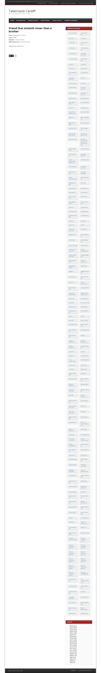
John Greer (83, 320)
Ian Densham (84, 287)
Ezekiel (70, 225)
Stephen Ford (84, 533)
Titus (82, 591)
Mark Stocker (72, 378)
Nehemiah (83, 417)
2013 (23, 1)
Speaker (83, 527)
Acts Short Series (83, 88)
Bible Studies (72, 123)
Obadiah (71, 434)
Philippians (71, 464)
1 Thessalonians (84, 48)
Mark (82, 373)
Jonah (82, 335)
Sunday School (33, 20)
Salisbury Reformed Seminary (68, 3)
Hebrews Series (84, 276)
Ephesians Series (73, 215)
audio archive (18, 1)
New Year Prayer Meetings (85, 423)
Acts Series (71, 87)
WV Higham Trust (42, 3)
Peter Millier (84, 449)
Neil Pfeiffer (72, 422)
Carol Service (84, 149)
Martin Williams (84, 378)
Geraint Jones (72, 245)
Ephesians (83, 211)
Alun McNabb (84, 102)
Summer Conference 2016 (72, 546)
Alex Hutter (83, 98)
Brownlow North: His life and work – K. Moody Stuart (84, 141)
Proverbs (71, 475)
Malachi (82, 369)
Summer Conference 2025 (72, 574)
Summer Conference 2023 (72, 567)
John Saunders (84, 324)
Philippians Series (83, 465)
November (27, 1)
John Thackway (72, 329)
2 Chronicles (72, 59)
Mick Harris (83, 400)
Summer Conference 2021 (72, 560)
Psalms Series (72, 486)
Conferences (72, 172)
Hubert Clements (83, 283)
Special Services (73, 533)
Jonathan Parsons (71, 346)
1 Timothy (71, 53)
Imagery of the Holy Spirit (84, 293)
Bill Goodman (84, 123)
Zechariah (71, 613)
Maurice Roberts (85, 389)
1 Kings (82, 38)
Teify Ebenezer (72, 579)
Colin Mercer (84, 159)
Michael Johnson (73, 400)
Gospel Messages (83, 250)
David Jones (83, 188)
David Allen (71, 188)
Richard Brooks (84, 496)
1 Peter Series (84, 42)
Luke (70, 369)
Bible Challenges (85, 117)
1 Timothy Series (83, 54)
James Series (84, 302)
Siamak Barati (84, 518)
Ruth (70, 518)
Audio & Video (45, 20)
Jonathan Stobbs (85, 346)
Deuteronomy (72, 196)
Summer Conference (70, 20)
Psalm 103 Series (85, 475)
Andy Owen (83, 108)
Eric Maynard (84, 215)
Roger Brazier (72, 507)
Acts (82, 83)
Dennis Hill (83, 192)
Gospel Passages (85, 255)
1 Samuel (71, 48)
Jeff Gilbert (71, 306)
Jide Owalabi (84, 311)
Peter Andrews (84, 444)
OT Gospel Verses (71, 439)
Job (69, 316)
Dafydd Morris (72, 183)
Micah (70, 395)
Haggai (70, 271)
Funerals (83, 229)
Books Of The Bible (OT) (84, 134)
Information (21, 20)
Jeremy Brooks (72, 311)
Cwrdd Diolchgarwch (72, 178)
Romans (71, 512)
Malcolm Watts (72, 373)
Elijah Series (72, 211)
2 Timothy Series (71, 78)
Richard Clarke (72, 501)
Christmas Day (72, 154)
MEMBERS (73, 670)
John (70, 320)
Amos (70, 108)
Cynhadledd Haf (84, 177)
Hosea (70, 282)
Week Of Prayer (73, 608)
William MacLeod (83, 608)
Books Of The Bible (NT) (72, 134)
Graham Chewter (83, 261)
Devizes (83, 196)
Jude (82, 351)
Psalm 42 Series (72, 481)
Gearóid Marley (84, 234)
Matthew (83, 384)
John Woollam (84, 329)
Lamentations (84, 359)
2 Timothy (83, 72)
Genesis (71, 240)
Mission (82, 406)
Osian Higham (84, 434)
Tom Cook (71, 602)
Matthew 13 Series (71, 390)
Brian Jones (71, 139)
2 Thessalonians (72, 72)
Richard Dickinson (83, 502)
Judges (70, 355)
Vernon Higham (84, 602)
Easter (70, 207)
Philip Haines (72, 459)
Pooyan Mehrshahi (83, 470)
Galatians (71, 234)
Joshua (70, 351)
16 (31, 1)
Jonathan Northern (83, 341)
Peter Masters (72, 449)
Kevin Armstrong (71, 360)
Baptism (71, 117)
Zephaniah (83, 613)
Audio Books (84, 112)
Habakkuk (83, 266)
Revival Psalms (72, 496)
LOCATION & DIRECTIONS (84, 670)
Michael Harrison (83, 395)
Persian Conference (84, 439)
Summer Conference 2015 (84, 540)
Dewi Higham (72, 202)
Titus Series (83, 597)
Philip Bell (83, 455)
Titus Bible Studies (71, 597)
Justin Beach (84, 355)
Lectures (71, 365)
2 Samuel (83, 68)
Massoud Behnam (71, 385)
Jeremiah (83, 306)
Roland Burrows (84, 507)
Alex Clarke (71, 98)
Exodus (82, 221)
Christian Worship (53, 3)
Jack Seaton (83, 298)
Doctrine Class (84, 202)
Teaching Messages (83, 573)
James (70, 302)
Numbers (83, 429)
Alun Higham (72, 102)
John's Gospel (72, 335)
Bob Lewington (84, 128)
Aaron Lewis (72, 83)
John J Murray (72, 324)
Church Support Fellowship (86, 3)
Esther (70, 221)
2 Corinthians (84, 59)
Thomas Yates (84, 586)
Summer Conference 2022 (84, 560)
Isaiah (70, 298)
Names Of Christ (73, 417)
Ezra (82, 225)
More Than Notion (71, 412)
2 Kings (82, 64)
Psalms (82, 481)
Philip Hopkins (84, 459)
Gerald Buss (84, 245)
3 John (82, 78)
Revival (82, 492)
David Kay (71, 192)
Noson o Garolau (71, 430)
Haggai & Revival (85, 271)
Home (12, 1)
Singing (70, 522)
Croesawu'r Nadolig (83, 172)
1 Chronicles (72, 33)
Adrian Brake (72, 93)
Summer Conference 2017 (84, 546)
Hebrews (71, 276)
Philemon (71, 455)
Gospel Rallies (72, 260)
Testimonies (72, 586)
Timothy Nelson (73, 591)
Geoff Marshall (84, 240)
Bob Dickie (71, 128)
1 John (70, 38)
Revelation (71, 492)
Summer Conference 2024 (84, 567)
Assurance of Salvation (72, 112)
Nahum (82, 411)
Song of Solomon (83, 522)
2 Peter (70, 68)
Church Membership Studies (72, 161)
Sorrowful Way (72, 527)
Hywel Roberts (72, 287)
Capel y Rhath (57, 20)
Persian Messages (71, 445)
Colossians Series (83, 167)
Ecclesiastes (83, 207)
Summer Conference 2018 (72, 553)
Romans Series (84, 512)
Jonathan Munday (71, 341)
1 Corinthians (84, 33)
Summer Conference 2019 (84, 553)
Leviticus (83, 365)
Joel (82, 316)
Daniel (82, 183)
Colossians (71, 166)
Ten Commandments (84, 581)
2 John (70, 64)
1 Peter (70, 42)
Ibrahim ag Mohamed (71, 293)
